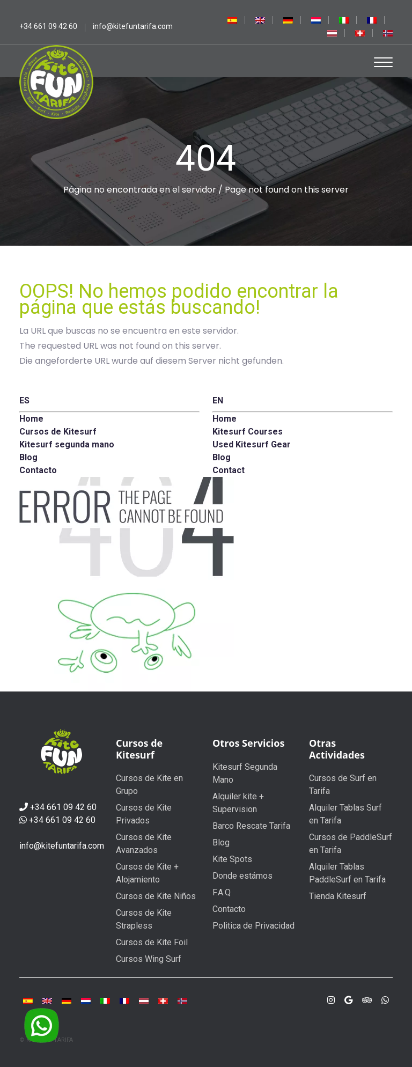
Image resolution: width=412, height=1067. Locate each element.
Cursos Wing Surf (148, 959)
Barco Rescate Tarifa (251, 826)
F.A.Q (221, 892)
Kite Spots (232, 859)
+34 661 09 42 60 (63, 807)
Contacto (229, 909)
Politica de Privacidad (253, 926)
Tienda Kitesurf (337, 896)
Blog (221, 842)
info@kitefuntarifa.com (61, 846)
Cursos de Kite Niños (156, 896)
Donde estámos (242, 876)
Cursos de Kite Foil (152, 942)
